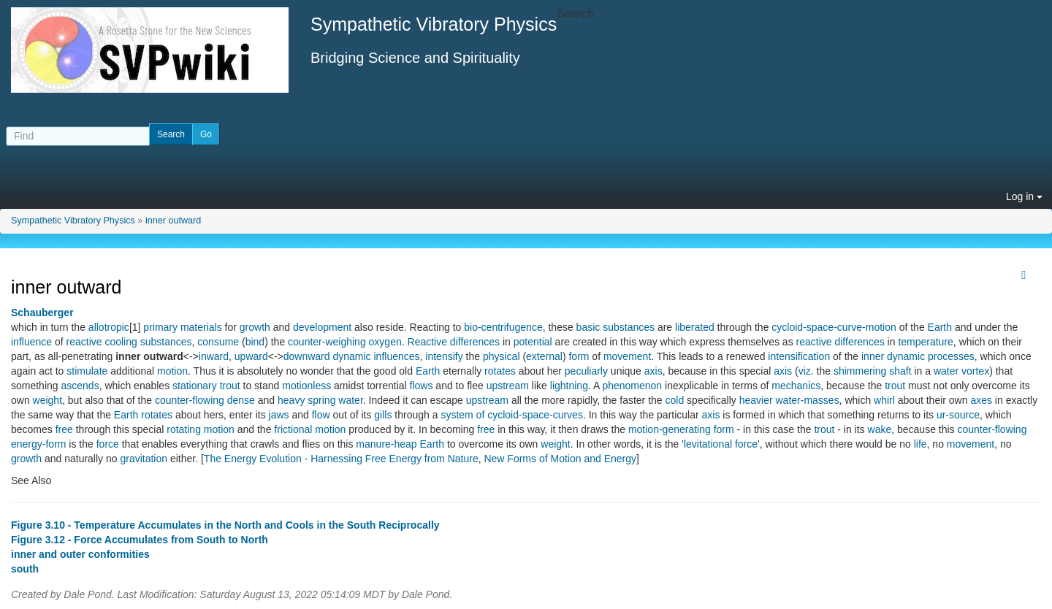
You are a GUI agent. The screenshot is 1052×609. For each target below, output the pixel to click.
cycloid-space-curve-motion (833, 327)
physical (501, 356)
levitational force (721, 444)
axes (981, 400)
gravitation (143, 458)
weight (47, 400)
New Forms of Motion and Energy (560, 458)
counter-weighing (327, 342)
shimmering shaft (873, 371)
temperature (925, 342)
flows (421, 385)
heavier (756, 400)
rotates (500, 371)
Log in (1024, 196)
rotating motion (201, 429)
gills (383, 415)
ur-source (958, 415)
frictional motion (310, 429)
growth (255, 327)
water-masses (807, 400)
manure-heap (386, 444)
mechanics (795, 385)
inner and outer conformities (80, 554)
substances (166, 342)
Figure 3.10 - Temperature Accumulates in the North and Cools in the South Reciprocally (225, 525)
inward (214, 356)
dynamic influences (375, 356)
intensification (799, 356)
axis (653, 371)
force (107, 444)
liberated (694, 327)
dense (241, 400)
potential (533, 342)
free (64, 429)
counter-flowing (189, 400)
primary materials (182, 327)
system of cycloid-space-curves (512, 415)
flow (321, 415)
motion (172, 371)
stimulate (86, 371)
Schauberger (42, 312)
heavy (291, 400)
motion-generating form (681, 429)
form (578, 356)
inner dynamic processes (918, 356)
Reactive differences (454, 342)
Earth (940, 327)
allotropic (108, 327)
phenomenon (632, 385)
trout (230, 385)
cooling (120, 342)
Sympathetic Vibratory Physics (73, 220)
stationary (194, 385)
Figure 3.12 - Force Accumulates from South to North (139, 539)
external (544, 356)
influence (31, 342)
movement (627, 356)
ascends (80, 385)
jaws (279, 415)
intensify (443, 356)
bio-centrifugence (503, 327)
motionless (306, 385)
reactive (84, 342)
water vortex (961, 371)
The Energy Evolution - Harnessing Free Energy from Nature (341, 458)
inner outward (173, 220)
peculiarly (586, 371)
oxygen (385, 342)
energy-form (38, 444)
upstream (508, 385)
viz (804, 371)
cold (675, 400)
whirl (884, 400)
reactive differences (840, 342)
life (920, 444)
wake (880, 429)
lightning (569, 385)
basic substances (615, 327)
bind (254, 342)
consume (218, 342)
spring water (335, 400)
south (25, 569)
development (322, 327)
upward (251, 356)
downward (306, 356)
